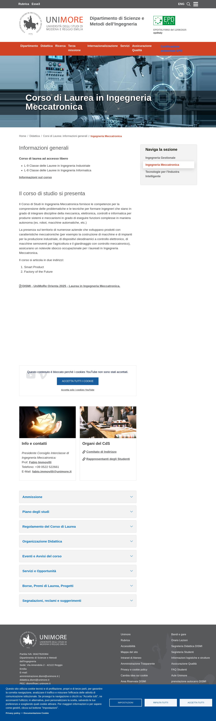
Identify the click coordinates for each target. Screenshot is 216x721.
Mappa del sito (129, 652)
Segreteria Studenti (182, 652)
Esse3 (36, 4)
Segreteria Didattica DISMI (186, 646)
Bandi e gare (178, 634)
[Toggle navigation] (196, 4)
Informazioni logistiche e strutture (190, 657)
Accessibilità (128, 646)
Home (22, 136)
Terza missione (74, 48)
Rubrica (23, 4)
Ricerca (60, 45)
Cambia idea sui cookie (134, 675)
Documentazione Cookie (36, 713)
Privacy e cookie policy (134, 669)
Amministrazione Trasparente (138, 663)
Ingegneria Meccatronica (162, 164)
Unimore (126, 634)
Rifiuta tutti (160, 702)
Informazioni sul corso (35, 177)
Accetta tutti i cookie (78, 381)
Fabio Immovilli (40, 462)
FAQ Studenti (179, 669)
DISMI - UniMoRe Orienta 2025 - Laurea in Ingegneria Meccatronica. (71, 286)
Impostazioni (125, 702)
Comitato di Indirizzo (101, 451)
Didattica (47, 45)
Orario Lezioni (179, 640)
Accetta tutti (196, 702)
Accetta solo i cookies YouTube (77, 390)
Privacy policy (13, 713)
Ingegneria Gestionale (161, 157)
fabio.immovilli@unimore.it (52, 471)
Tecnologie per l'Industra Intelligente (162, 174)
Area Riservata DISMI (133, 681)
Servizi (125, 45)
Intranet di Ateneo (131, 657)
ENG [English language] (181, 4)
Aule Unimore (179, 675)
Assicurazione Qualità (142, 48)
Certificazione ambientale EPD (171, 48)
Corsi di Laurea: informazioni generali (65, 136)
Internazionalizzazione (103, 45)
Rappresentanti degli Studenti (108, 459)
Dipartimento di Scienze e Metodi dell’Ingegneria (117, 21)
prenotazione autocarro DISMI (188, 681)
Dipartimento (29, 45)
